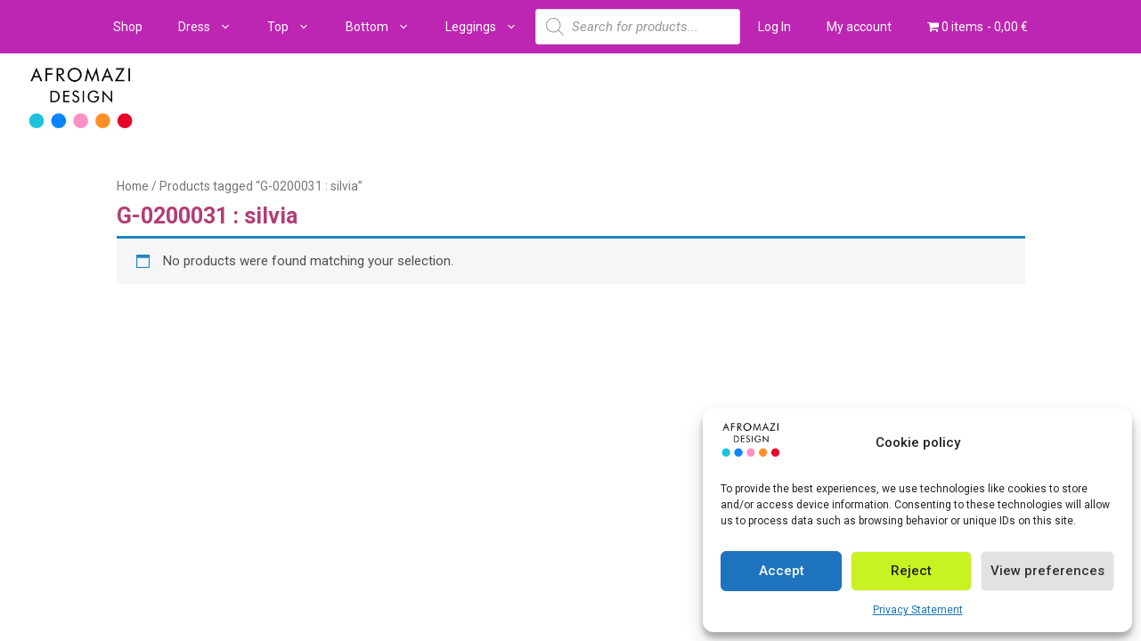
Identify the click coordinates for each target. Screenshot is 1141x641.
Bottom (387, 26)
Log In (774, 27)
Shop (128, 27)
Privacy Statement (918, 610)
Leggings (490, 26)
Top (297, 26)
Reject (911, 571)
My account (859, 27)
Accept (781, 571)
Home (133, 186)
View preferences (1047, 571)
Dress (213, 26)
